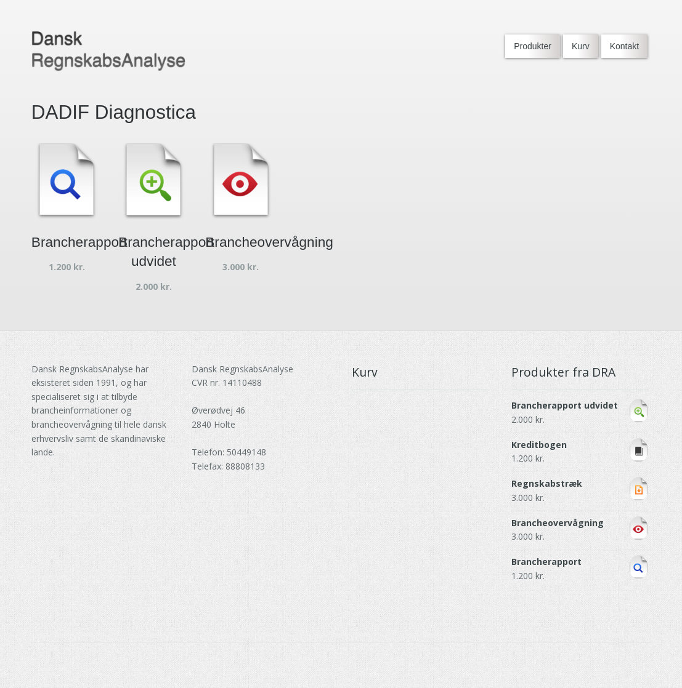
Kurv (581, 46)
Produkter (532, 46)
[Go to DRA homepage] (108, 51)
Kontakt (624, 46)
